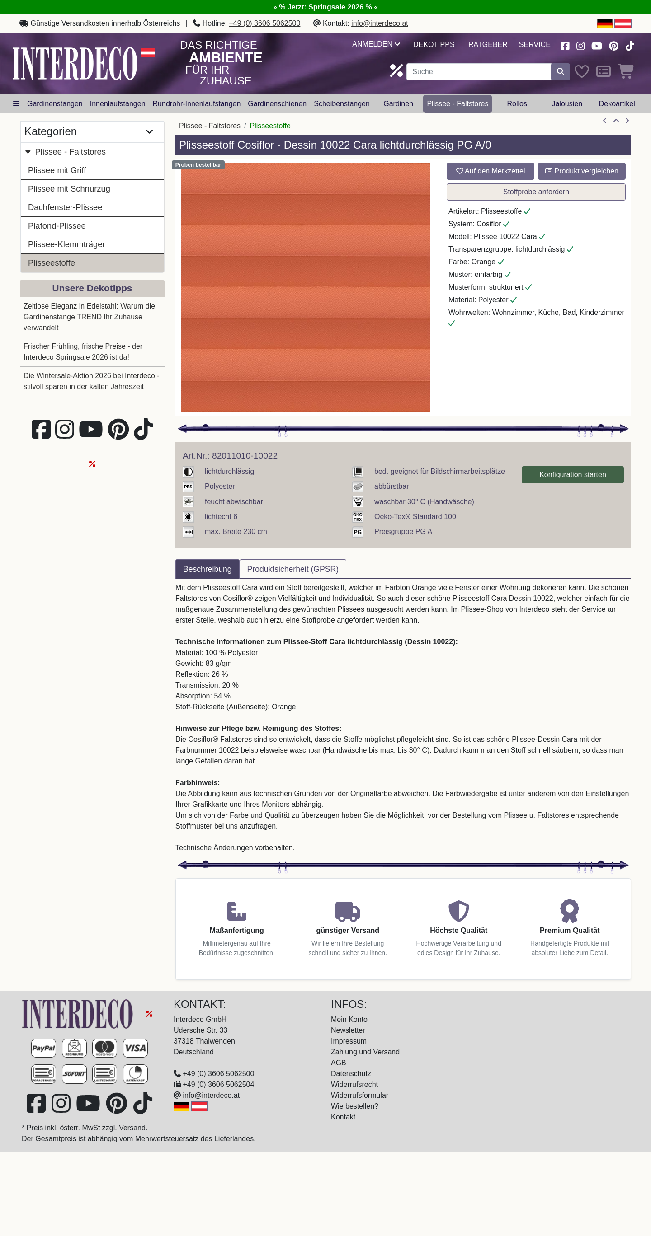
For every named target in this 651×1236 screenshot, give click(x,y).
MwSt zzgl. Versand (114, 1128)
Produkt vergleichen (581, 171)
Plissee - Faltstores (65, 152)
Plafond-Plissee (57, 225)
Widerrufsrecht (354, 1084)
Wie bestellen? (354, 1106)
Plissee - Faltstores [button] (457, 104)
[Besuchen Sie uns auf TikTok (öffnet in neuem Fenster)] (630, 45)
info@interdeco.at (379, 23)
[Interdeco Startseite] (75, 63)
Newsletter (348, 1030)
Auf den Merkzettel (490, 171)
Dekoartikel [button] (617, 104)
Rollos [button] (517, 104)
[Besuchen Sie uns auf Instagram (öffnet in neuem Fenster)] (580, 45)
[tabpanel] (403, 718)
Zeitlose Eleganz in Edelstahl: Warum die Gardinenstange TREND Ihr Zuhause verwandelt (89, 317)
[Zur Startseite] (78, 1013)
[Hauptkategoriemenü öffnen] (16, 103)
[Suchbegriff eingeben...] (479, 71)
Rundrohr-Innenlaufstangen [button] (197, 104)
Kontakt (343, 1117)
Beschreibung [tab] (207, 569)
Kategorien (88, 131)
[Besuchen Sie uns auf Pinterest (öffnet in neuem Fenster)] (614, 45)
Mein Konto (349, 1019)
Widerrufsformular (359, 1095)
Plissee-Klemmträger (66, 244)
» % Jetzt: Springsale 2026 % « (325, 7)
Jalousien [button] (567, 104)
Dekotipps (434, 44)
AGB (338, 1063)
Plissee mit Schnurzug (69, 188)
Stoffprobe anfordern (536, 192)
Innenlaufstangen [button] (118, 104)
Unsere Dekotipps (92, 288)
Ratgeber (488, 44)
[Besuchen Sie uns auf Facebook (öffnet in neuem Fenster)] (565, 45)
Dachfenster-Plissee (65, 207)
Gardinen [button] (398, 104)
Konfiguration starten (572, 474)
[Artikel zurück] (605, 121)
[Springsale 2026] (149, 1013)
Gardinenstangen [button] (55, 104)
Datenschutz (351, 1073)
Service (535, 44)
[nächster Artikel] (627, 121)
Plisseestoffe (51, 262)
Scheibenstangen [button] (342, 104)
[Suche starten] (560, 71)
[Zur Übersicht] (616, 121)
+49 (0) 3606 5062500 (265, 23)
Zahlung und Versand (365, 1052)
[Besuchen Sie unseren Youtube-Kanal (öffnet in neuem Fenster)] (597, 45)
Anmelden (376, 44)
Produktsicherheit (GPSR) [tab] (293, 569)
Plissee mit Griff (57, 170)
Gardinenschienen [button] (277, 104)
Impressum (349, 1041)
